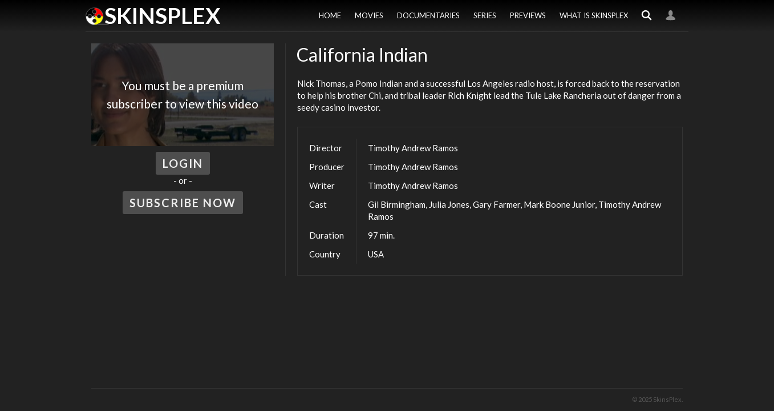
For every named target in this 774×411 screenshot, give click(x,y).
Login (671, 15)
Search (647, 15)
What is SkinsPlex (594, 15)
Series (484, 15)
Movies (369, 15)
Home (330, 15)
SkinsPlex (162, 15)
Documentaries (428, 15)
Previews (528, 15)
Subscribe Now (182, 202)
